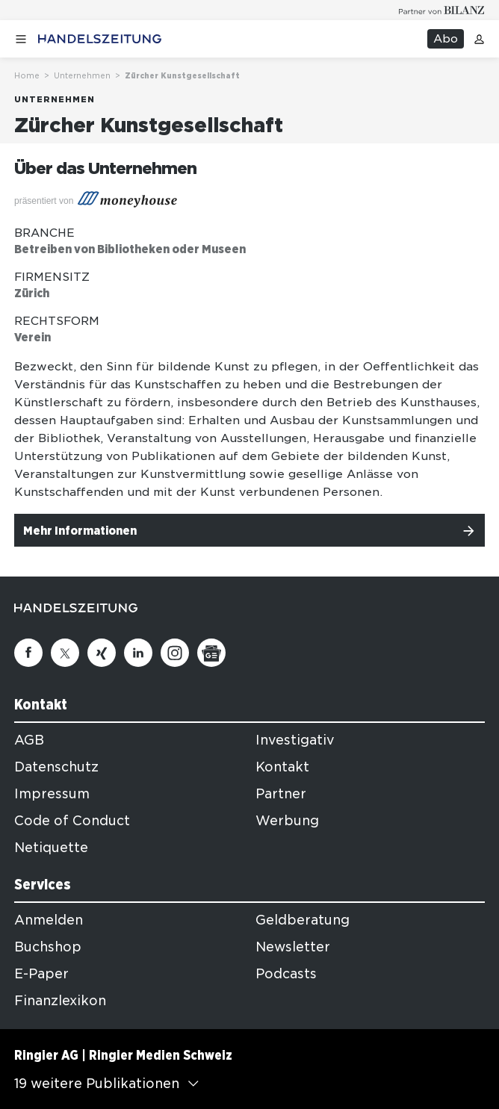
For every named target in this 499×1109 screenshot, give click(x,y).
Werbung (287, 820)
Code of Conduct (72, 820)
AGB (29, 740)
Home (27, 75)
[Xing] (101, 653)
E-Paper (41, 973)
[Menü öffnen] (21, 39)
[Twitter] (65, 653)
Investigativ (295, 740)
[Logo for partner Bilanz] (442, 10)
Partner (280, 793)
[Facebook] (28, 653)
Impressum (52, 793)
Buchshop (47, 946)
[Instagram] (175, 653)
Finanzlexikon (60, 1000)
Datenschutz (56, 766)
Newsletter (292, 946)
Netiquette (51, 847)
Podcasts (286, 973)
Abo (445, 39)
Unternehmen (82, 75)
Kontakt (282, 766)
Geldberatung (302, 920)
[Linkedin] (138, 653)
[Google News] (211, 653)
